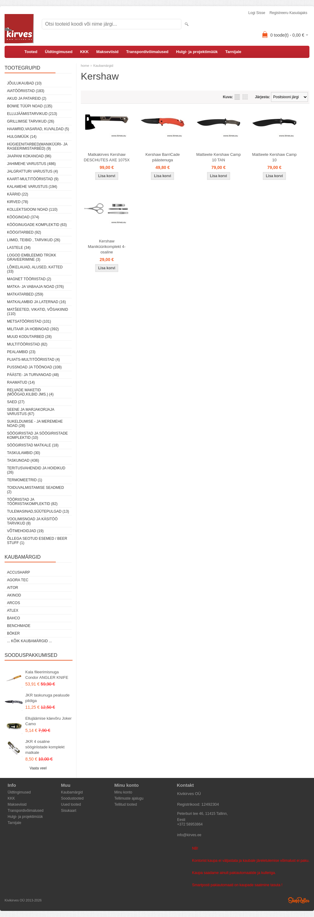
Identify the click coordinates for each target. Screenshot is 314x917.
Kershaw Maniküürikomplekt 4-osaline (107, 246)
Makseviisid (107, 51)
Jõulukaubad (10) (24, 83)
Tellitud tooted (125, 804)
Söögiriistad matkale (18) (33, 445)
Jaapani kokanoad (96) (29, 156)
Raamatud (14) (21, 382)
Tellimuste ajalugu (128, 798)
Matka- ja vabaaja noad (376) (35, 287)
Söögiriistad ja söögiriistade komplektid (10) (37, 435)
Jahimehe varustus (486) (31, 164)
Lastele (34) (18, 247)
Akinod (14, 595)
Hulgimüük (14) (22, 136)
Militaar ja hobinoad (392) (33, 329)
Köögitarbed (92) (24, 232)
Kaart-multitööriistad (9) (33, 179)
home (85, 65)
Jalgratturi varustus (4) (32, 171)
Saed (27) (15, 402)
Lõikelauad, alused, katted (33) (35, 269)
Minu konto (123, 792)
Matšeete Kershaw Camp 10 (274, 157)
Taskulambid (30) (23, 453)
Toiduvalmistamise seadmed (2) (35, 489)
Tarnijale (233, 51)
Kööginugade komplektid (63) (37, 225)
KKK (84, 51)
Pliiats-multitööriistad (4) (33, 359)
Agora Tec (17, 580)
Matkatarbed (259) (25, 294)
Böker (13, 633)
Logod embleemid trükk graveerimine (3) (31, 257)
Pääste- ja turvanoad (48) (33, 375)
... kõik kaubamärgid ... (29, 641)
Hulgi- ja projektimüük (197, 51)
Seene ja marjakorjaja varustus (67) (30, 411)
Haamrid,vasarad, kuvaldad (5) (38, 129)
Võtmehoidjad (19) (25, 531)
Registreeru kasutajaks (288, 13)
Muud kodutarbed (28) (29, 337)
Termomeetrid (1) (24, 480)
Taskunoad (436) (23, 460)
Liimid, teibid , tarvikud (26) (33, 240)
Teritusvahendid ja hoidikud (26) (36, 470)
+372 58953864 (190, 824)
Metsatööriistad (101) (29, 321)
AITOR (12, 588)
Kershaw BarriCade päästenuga (162, 157)
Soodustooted (72, 798)
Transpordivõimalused (147, 51)
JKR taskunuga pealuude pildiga (47, 698)
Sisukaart (68, 810)
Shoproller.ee (298, 900)
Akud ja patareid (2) (26, 98)
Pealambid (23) (21, 352)
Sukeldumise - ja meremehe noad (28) (35, 423)
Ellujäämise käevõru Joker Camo (48, 721)
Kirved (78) (17, 202)
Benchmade (18, 626)
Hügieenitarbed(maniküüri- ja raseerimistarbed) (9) (37, 146)
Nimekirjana (237, 97)
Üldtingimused (58, 51)
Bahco (13, 618)
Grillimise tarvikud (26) (30, 121)
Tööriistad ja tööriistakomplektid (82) (32, 501)
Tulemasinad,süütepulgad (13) (38, 511)
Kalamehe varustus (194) (32, 186)
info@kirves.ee (189, 835)
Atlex (12, 610)
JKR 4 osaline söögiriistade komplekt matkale (45, 747)
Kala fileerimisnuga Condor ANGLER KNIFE (46, 675)
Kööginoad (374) (23, 217)
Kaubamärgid (103, 65)
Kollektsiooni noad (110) (32, 209)
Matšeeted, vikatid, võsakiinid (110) (37, 311)
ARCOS (13, 603)
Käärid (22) (17, 194)
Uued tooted (71, 804)
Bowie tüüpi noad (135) (29, 106)
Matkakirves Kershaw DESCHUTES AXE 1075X (107, 157)
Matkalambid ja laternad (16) (36, 302)
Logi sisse (256, 13)
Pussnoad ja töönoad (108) (34, 367)
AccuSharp (18, 572)
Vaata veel (38, 768)
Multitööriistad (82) (27, 344)
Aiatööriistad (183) (25, 91)
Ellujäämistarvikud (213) (32, 114)
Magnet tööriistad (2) (29, 279)
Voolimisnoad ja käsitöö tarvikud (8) (32, 521)
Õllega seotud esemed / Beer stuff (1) (37, 540)
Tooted (30, 51)
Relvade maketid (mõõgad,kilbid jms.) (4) (30, 392)
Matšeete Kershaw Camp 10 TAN (218, 157)
